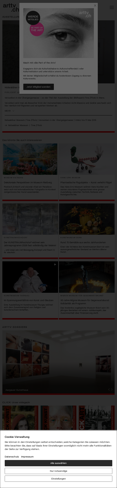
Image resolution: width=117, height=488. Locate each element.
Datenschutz (12, 456)
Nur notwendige (58, 470)
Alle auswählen (58, 462)
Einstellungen (58, 478)
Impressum (27, 456)
